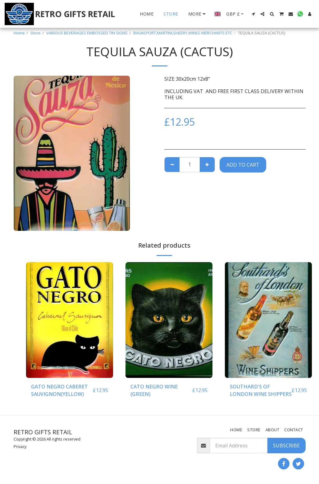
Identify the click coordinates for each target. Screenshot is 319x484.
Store (35, 33)
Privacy (20, 446)
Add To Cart (242, 164)
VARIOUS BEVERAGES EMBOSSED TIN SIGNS (87, 33)
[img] (69, 320)
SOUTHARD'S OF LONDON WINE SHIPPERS (261, 390)
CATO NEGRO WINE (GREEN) (154, 390)
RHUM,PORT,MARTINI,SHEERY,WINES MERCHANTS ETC (182, 33)
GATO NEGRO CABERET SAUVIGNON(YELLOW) (59, 390)
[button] (253, 14)
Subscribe (286, 445)
